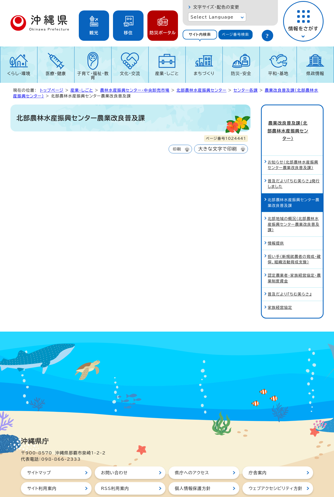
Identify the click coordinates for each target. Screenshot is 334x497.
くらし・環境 (18, 73)
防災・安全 (241, 73)
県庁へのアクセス (192, 455)
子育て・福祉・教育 (93, 75)
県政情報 (315, 73)
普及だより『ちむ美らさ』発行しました (294, 166)
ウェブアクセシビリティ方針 (275, 470)
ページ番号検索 (235, 34)
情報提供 (276, 225)
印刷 (177, 149)
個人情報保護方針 (193, 470)
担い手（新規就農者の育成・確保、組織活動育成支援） (294, 241)
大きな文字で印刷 (217, 149)
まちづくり (204, 73)
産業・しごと (167, 73)
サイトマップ (39, 455)
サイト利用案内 (42, 470)
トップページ (51, 90)
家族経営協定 (280, 289)
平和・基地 (278, 73)
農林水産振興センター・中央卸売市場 (134, 90)
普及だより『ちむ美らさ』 (290, 276)
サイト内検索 (200, 34)
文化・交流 (130, 73)
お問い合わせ (114, 455)
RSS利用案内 (115, 470)
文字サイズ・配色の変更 (216, 7)
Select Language (212, 17)
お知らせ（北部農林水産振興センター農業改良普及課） (293, 147)
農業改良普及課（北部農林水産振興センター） (292, 122)
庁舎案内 (258, 455)
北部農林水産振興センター (201, 90)
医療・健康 (56, 73)
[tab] (200, 34)
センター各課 (245, 90)
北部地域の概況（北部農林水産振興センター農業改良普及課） (293, 206)
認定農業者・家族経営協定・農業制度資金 (294, 260)
